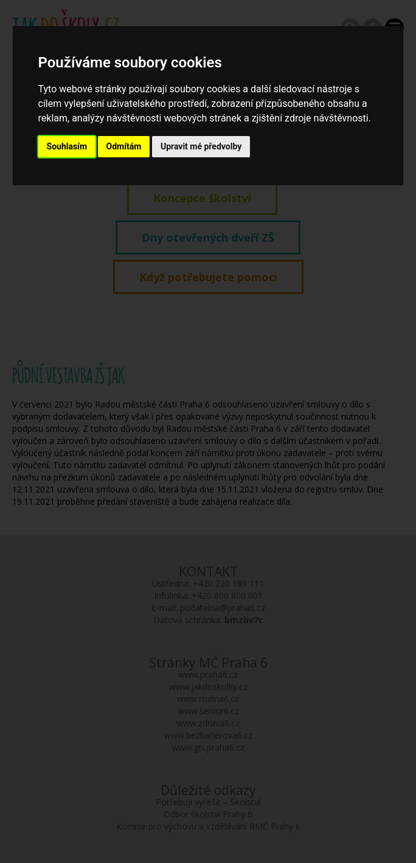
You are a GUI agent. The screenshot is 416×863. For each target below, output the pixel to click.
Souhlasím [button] (67, 146)
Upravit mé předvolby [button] (201, 146)
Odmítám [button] (124, 146)
